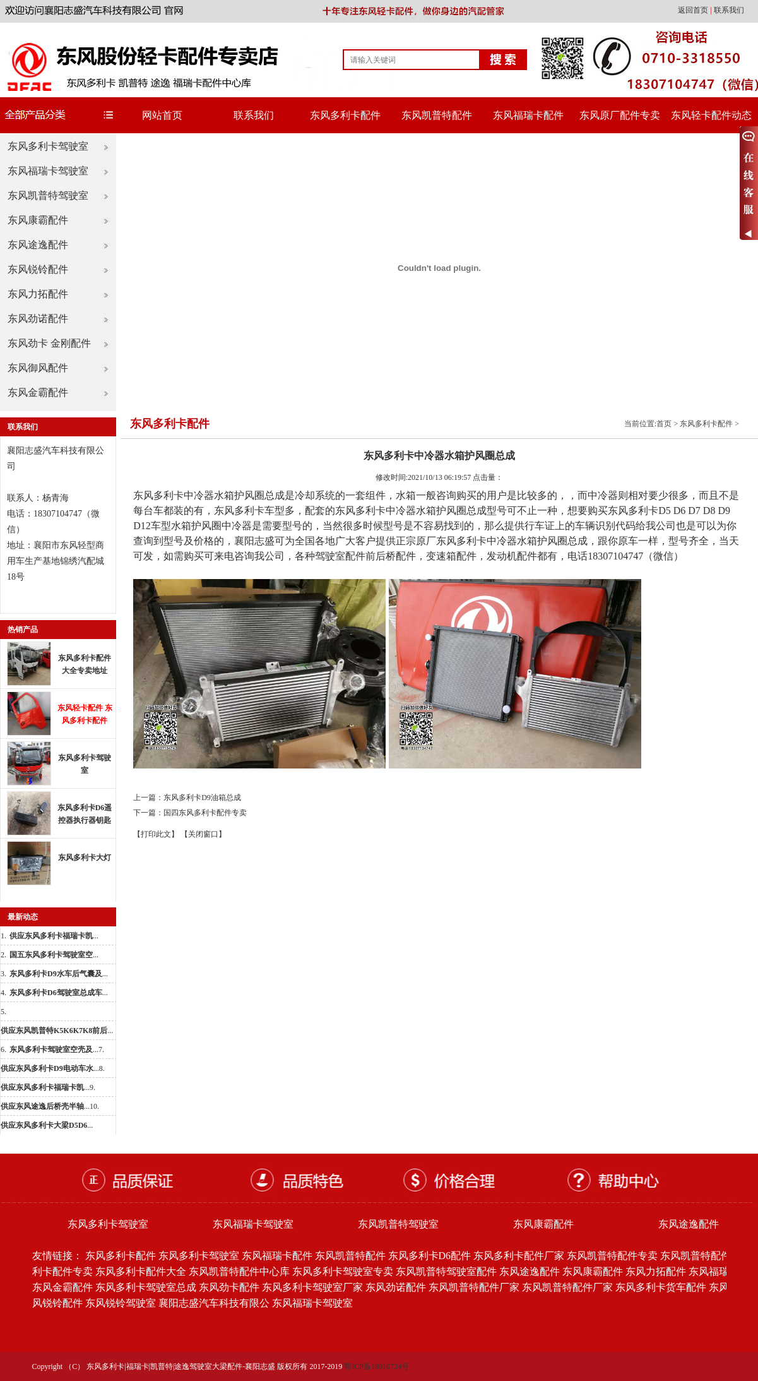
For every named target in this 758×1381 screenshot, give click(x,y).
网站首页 (162, 115)
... (53, 935)
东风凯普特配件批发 (705, 1255)
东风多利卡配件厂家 (518, 1255)
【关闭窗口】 (203, 834)
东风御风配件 (38, 367)
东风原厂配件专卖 (619, 115)
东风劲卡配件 (229, 1287)
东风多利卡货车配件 (660, 1287)
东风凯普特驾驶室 (48, 195)
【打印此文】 (156, 834)
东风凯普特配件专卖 (612, 1255)
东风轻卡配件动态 (711, 115)
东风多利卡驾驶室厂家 (312, 1287)
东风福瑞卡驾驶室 (48, 170)
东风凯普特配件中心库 (239, 1271)
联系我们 (729, 10)
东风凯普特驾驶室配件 (446, 1271)
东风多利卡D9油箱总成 (202, 797)
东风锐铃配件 (38, 269)
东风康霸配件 (38, 220)
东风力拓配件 (38, 294)
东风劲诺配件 (38, 318)
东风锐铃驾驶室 (120, 1303)
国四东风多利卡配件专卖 (205, 812)
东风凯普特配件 (436, 115)
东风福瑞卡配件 (528, 115)
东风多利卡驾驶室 (48, 146)
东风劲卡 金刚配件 (49, 343)
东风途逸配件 (38, 244)
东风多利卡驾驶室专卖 (342, 1271)
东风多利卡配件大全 (140, 1271)
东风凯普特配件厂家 (474, 1287)
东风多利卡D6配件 (429, 1255)
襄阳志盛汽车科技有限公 (213, 1303)
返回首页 (694, 10)
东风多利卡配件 (345, 115)
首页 (664, 423)
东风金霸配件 (38, 392)
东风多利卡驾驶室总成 (145, 1287)
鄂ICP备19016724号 (376, 1366)
